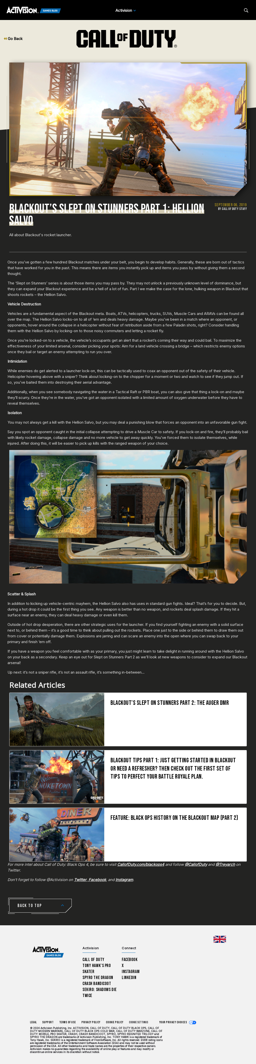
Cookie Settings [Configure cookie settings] (138, 1022)
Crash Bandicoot (96, 983)
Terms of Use (67, 1022)
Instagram (131, 971)
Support (48, 1022)
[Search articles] (246, 10)
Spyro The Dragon (97, 977)
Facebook (130, 959)
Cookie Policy (115, 1022)
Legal (33, 1022)
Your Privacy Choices (173, 1022)
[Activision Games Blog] (33, 10)
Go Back (13, 38)
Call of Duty (93, 959)
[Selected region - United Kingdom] (220, 939)
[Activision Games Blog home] (48, 952)
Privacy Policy (91, 1022)
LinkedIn (129, 977)
